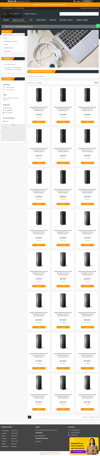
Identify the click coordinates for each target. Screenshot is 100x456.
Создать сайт (20, 1)
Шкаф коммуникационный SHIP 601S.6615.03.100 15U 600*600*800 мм (39, 108)
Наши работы (41, 20)
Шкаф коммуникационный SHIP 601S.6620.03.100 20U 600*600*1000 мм (87, 108)
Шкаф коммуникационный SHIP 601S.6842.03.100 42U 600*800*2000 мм (87, 191)
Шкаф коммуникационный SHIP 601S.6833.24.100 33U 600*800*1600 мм (39, 314)
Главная (6, 20)
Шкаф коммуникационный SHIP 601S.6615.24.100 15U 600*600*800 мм (87, 232)
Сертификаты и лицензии (10, 41)
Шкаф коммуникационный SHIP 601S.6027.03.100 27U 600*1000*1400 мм (87, 150)
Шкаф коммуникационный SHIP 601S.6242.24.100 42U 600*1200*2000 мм (87, 355)
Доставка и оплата (66, 20)
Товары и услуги (18, 20)
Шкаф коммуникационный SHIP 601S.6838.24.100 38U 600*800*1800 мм (87, 314)
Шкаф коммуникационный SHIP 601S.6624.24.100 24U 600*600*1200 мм (63, 273)
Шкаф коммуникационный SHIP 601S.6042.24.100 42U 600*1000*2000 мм (63, 355)
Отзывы (6, 44)
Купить (39, 121)
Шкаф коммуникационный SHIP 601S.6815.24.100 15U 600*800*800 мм (39, 273)
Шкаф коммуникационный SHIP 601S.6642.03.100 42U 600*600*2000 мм (63, 191)
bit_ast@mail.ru (9, 110)
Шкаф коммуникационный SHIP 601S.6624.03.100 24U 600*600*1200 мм (63, 150)
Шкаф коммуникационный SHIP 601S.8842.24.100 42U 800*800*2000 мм (39, 396)
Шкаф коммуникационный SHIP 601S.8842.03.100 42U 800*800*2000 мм (63, 232)
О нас (31, 20)
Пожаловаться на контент (53, 454)
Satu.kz (57, 452)
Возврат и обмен (82, 20)
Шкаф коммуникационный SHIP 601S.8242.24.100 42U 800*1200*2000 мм (63, 396)
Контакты (52, 20)
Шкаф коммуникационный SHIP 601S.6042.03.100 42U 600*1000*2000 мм (39, 232)
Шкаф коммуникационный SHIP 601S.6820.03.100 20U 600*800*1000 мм (39, 150)
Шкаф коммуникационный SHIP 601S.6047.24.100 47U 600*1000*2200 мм (87, 396)
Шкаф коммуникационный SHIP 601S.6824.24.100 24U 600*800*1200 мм (87, 273)
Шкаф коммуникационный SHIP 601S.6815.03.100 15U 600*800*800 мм (63, 108)
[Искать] (97, 14)
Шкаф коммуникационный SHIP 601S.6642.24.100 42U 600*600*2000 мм (39, 355)
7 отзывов (78, 1)
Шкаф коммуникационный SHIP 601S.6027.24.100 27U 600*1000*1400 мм (63, 314)
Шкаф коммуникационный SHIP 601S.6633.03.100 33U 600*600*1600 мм (39, 191)
